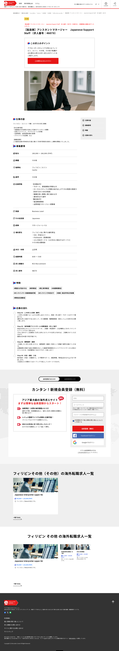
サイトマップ (8, 631)
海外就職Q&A (28, 3)
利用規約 (78, 420)
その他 (27, 19)
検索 (20, 3)
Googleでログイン (83, 442)
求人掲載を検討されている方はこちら (83, 4)
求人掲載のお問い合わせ (12, 625)
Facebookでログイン (84, 435)
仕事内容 (86, 120)
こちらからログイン (83, 452)
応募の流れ (87, 135)
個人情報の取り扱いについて (93, 420)
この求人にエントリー (43, 61)
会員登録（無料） (88, 428)
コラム (37, 3)
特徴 (85, 130)
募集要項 (86, 125)
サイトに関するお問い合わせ (13, 628)
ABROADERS (72, 638)
